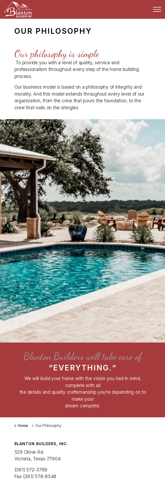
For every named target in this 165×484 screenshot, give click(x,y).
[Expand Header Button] (157, 9)
